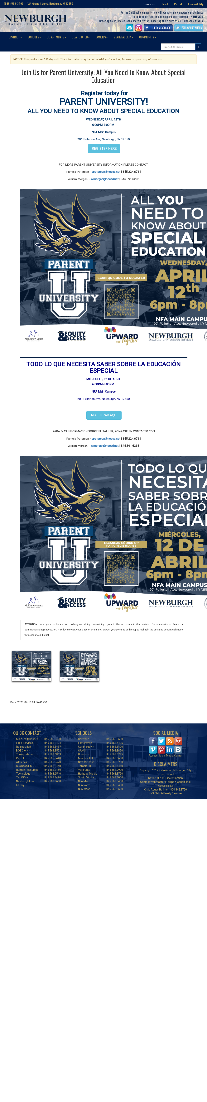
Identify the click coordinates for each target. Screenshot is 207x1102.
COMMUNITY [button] (147, 37)
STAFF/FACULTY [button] (123, 37)
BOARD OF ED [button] (81, 37)
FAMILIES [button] (101, 37)
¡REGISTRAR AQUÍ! (104, 415)
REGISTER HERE (104, 148)
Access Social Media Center (165, 755)
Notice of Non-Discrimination (165, 778)
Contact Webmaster (152, 781)
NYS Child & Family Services (165, 793)
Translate (149, 4)
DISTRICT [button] (15, 37)
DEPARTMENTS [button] (56, 37)
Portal (178, 4)
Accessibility (195, 4)
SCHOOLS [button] (34, 37)
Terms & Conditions (178, 781)
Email (165, 4)
